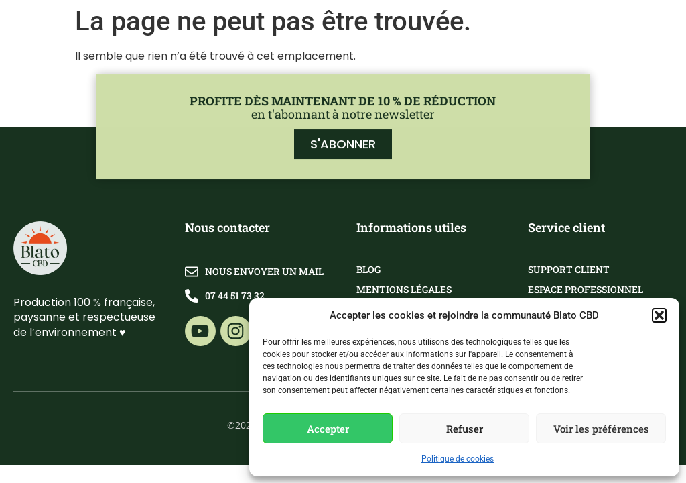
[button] (659, 315)
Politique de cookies (457, 459)
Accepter (328, 428)
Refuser (464, 428)
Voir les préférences (601, 428)
